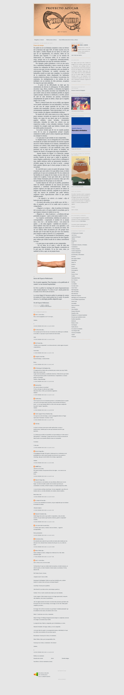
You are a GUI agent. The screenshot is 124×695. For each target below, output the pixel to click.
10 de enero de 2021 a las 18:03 (44, 326)
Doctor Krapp (38, 451)
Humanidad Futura (75, 278)
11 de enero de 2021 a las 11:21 (44, 394)
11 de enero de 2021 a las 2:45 (44, 364)
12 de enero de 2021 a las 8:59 (44, 410)
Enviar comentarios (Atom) (46, 661)
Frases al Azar (74, 274)
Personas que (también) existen (78, 317)
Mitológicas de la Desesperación (78, 297)
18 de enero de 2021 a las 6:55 (44, 652)
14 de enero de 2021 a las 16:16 (44, 496)
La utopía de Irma (39, 500)
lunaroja (37, 385)
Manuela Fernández (39, 514)
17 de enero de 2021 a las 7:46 (44, 556)
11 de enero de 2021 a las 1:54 (44, 353)
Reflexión (73, 321)
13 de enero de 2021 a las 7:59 (44, 419)
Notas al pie (74, 301)
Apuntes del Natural (76, 237)
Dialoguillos (74, 260)
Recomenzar (38, 539)
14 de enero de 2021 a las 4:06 (44, 462)
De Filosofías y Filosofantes (77, 254)
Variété (73, 334)
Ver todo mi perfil (76, 55)
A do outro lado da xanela (41, 525)
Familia (73, 272)
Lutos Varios (74, 287)
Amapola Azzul (39, 356)
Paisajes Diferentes (75, 311)
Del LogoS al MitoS (76, 258)
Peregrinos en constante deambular (79, 315)
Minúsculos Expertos (76, 295)
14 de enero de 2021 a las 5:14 (44, 476)
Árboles (73, 239)
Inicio (52, 658)
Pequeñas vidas (74, 313)
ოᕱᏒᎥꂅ (37, 466)
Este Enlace (83, 221)
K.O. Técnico (74, 280)
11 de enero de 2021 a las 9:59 (44, 381)
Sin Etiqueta (74, 324)
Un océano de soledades (76, 328)
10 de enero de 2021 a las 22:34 (44, 339)
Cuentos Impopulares (76, 250)
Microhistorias (74, 293)
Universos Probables (76, 332)
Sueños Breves (74, 326)
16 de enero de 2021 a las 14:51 (44, 535)
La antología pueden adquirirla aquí (51, 299)
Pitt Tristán (37, 343)
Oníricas (73, 307)
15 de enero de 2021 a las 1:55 (44, 510)
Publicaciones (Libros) (51, 39)
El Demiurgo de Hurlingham (41, 368)
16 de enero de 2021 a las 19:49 (44, 546)
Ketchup (73, 282)
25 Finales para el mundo (77, 233)
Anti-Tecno (74, 235)
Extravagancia (74, 270)
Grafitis (73, 276)
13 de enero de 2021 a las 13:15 (44, 447)
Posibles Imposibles (45, 306)
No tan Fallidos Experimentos (78, 299)
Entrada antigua (65, 658)
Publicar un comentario (39, 655)
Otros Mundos (74, 309)
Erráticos (73, 264)
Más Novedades (75, 291)
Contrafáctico (74, 246)
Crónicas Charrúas (75, 248)
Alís (36, 423)
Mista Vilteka (38, 550)
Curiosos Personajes (76, 252)
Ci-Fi (72, 243)
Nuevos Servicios (75, 305)
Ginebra (37, 398)
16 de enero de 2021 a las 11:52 (44, 521)
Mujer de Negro (39, 480)
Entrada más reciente (38, 658)
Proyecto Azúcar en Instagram (78, 90)
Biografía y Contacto (39, 39)
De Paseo (73, 256)
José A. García (38, 314)
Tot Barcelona (38, 329)
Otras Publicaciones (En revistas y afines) (68, 39)
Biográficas (74, 241)
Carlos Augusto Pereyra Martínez (42, 413)
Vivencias (73, 336)
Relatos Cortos (74, 322)
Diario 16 (73, 262)
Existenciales (74, 268)
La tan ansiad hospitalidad (46, 284)
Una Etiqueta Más (75, 330)
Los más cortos (74, 285)
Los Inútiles (74, 283)
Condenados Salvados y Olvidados (79, 244)
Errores (73, 266)
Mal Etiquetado (74, 289)
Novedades (73, 303)
